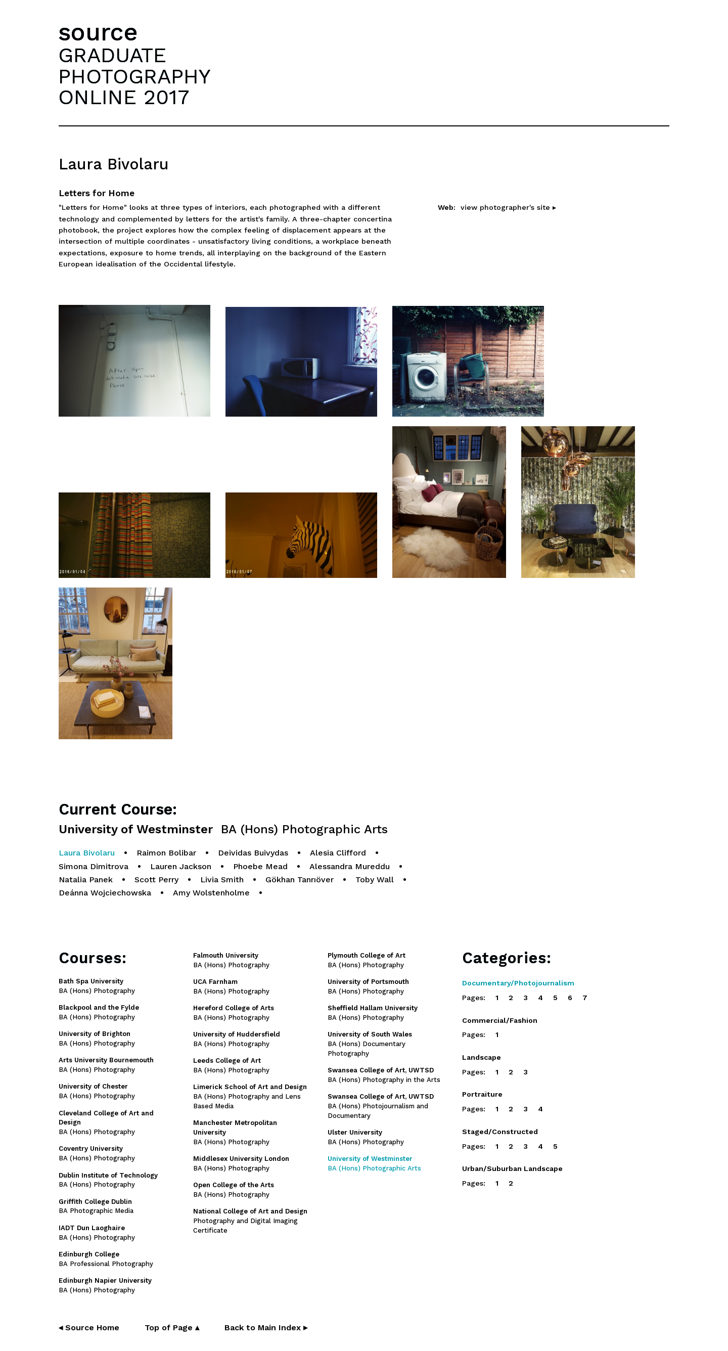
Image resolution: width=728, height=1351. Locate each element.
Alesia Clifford (338, 853)
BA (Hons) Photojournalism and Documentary (381, 1106)
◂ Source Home (89, 1327)
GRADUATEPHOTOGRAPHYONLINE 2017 (134, 75)
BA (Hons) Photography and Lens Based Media (250, 1096)
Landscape (481, 1057)
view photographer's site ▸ (508, 207)
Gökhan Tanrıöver (299, 879)
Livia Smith (222, 879)
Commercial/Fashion (499, 1020)
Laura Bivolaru (87, 853)
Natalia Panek (86, 879)
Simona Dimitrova (93, 866)
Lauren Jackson (180, 866)
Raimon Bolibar (166, 853)
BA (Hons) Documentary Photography (370, 1043)
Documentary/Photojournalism (518, 983)
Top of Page (172, 1327)
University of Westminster (223, 829)
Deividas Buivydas (253, 853)
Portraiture (482, 1094)
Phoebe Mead (260, 866)
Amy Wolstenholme (211, 892)
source (98, 32)
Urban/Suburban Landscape (512, 1168)
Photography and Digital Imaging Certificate (250, 1220)
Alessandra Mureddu (349, 866)
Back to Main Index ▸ (265, 1327)
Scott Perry (156, 879)
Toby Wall (374, 879)
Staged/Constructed (500, 1132)
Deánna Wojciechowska (105, 892)
